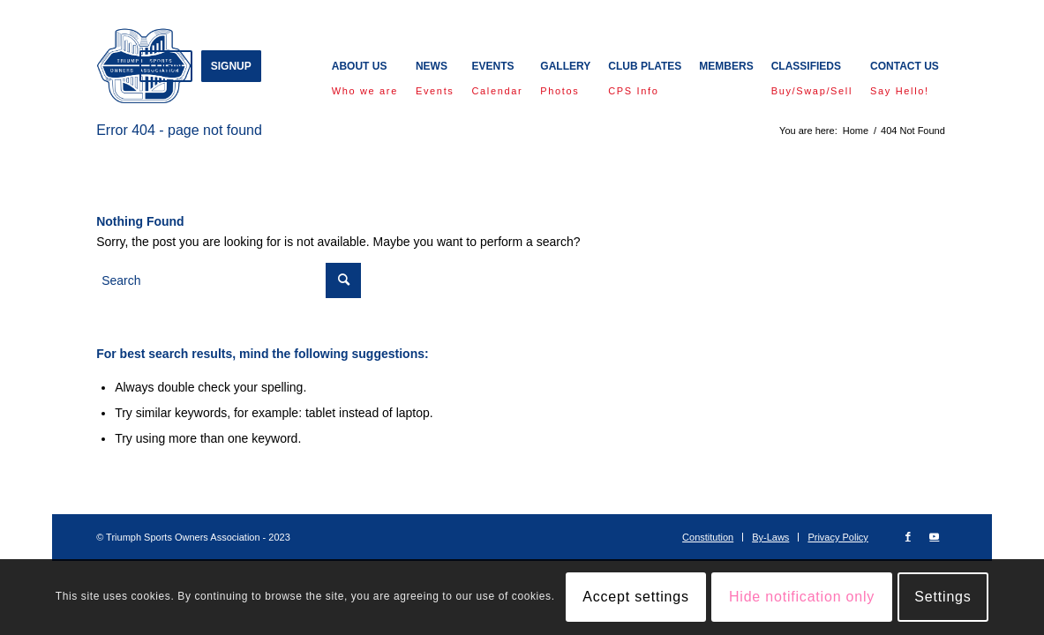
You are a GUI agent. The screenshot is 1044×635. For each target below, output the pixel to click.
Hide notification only (802, 596)
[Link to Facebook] (908, 536)
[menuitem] (166, 66)
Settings (942, 596)
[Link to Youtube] (934, 536)
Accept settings (635, 596)
